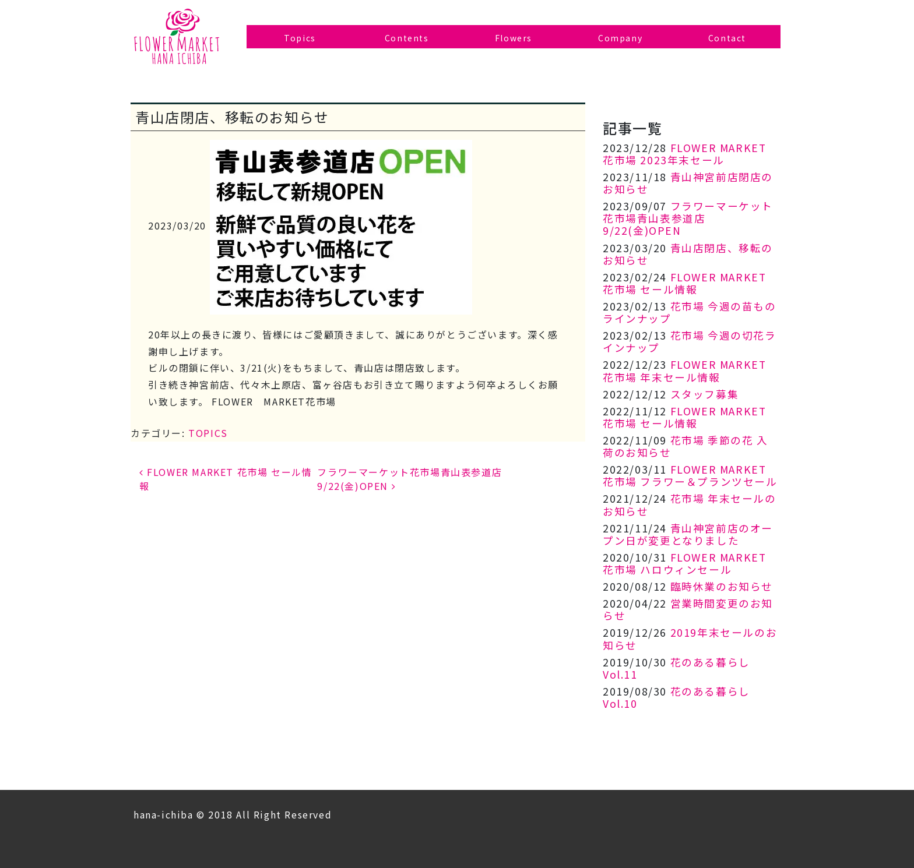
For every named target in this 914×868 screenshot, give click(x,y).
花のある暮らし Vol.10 (676, 697)
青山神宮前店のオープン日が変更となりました (688, 534)
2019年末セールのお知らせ (690, 638)
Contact (727, 38)
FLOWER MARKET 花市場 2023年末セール (684, 153)
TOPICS (208, 433)
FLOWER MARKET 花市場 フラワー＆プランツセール (690, 475)
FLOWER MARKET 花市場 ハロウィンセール (684, 563)
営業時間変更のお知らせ (688, 609)
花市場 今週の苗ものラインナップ (689, 312)
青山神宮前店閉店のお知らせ (688, 183)
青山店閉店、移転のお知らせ (688, 254)
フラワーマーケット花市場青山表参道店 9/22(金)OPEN (688, 218)
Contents (407, 38)
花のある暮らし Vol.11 (676, 668)
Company (620, 38)
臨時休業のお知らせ (721, 586)
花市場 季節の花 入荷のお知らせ (685, 446)
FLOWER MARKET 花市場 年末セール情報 (684, 370)
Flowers (513, 38)
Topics (300, 38)
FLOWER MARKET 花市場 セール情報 (684, 283)
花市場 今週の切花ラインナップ (689, 341)
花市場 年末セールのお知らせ (689, 504)
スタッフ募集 (704, 394)
